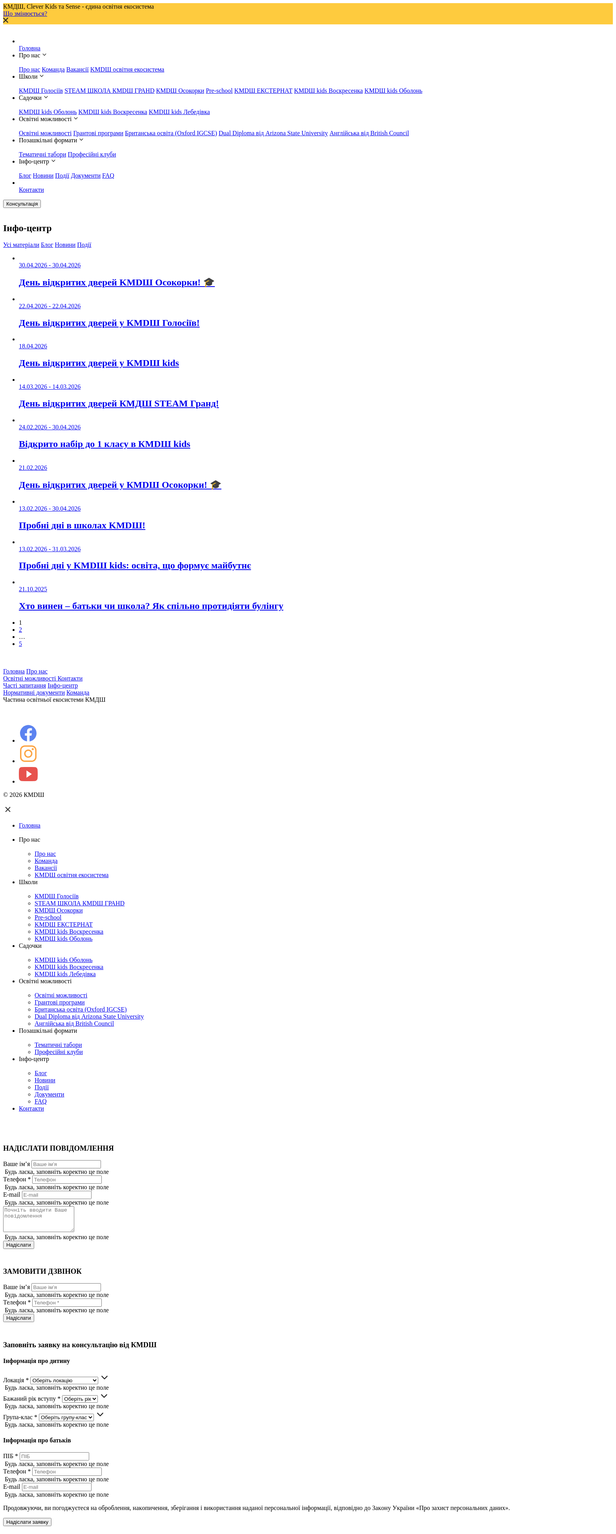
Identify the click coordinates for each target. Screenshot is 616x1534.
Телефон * (17, 1179)
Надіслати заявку (27, 1527)
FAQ (108, 175)
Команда (53, 69)
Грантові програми (98, 133)
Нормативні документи (34, 692)
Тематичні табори (42, 154)
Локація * (16, 1384)
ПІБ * (10, 1460)
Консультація (22, 204)
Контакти (31, 189)
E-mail (11, 1194)
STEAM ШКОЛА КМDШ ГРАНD (109, 90)
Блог (25, 175)
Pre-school (219, 90)
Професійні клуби (92, 154)
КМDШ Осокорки (180, 90)
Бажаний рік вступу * (31, 1403)
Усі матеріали (21, 244)
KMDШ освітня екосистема (127, 69)
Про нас (29, 69)
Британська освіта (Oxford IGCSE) (171, 133)
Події (62, 175)
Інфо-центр (63, 685)
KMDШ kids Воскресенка (328, 90)
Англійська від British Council (369, 133)
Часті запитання (24, 685)
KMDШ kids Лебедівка (179, 112)
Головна (29, 48)
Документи (86, 175)
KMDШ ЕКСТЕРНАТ (263, 90)
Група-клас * (20, 1421)
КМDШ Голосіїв (41, 90)
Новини (43, 175)
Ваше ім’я (16, 1164)
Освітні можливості (45, 133)
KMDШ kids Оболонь (393, 90)
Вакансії (77, 69)
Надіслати (18, 1250)
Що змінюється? (25, 13)
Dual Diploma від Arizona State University (273, 133)
